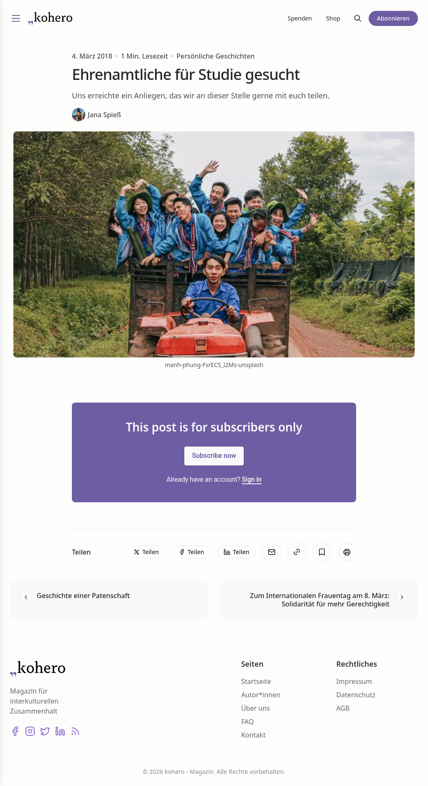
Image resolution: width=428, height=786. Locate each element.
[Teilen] (146, 552)
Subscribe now (214, 456)
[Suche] (357, 18)
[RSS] (75, 731)
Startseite (256, 681)
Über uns (255, 708)
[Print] (347, 552)
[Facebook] (15, 731)
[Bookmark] (322, 552)
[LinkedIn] (60, 731)
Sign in (252, 479)
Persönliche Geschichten (215, 56)
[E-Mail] (271, 552)
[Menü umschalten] (16, 18)
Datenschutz (355, 694)
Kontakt (253, 735)
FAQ (247, 721)
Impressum (354, 681)
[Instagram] (30, 731)
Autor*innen (260, 694)
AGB (342, 708)
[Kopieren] (297, 552)
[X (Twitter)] (45, 731)
